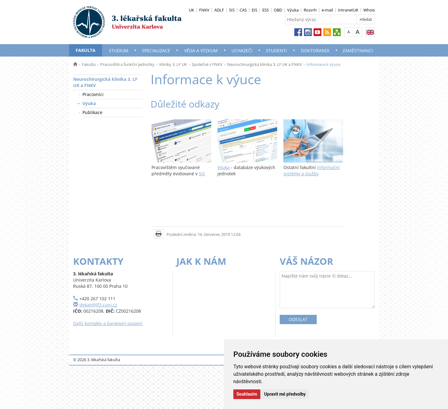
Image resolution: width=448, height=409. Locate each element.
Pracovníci (93, 94)
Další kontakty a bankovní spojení (107, 323)
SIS (232, 10)
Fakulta (86, 50)
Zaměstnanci (358, 50)
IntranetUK (348, 10)
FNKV (204, 10)
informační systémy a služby (311, 170)
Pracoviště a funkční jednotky (127, 64)
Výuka (293, 10)
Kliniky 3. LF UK (173, 64)
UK (191, 10)
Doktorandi (315, 50)
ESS (265, 10)
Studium (118, 50)
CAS (243, 10)
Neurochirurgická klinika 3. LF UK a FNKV (264, 64)
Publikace (92, 112)
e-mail (327, 10)
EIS (254, 10)
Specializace (156, 50)
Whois (369, 10)
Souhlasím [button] (246, 394)
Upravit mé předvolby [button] (285, 394)
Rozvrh (310, 10)
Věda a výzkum (201, 50)
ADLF (219, 10)
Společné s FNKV (207, 64)
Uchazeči (241, 50)
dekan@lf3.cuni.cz (98, 305)
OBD (278, 10)
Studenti (276, 50)
